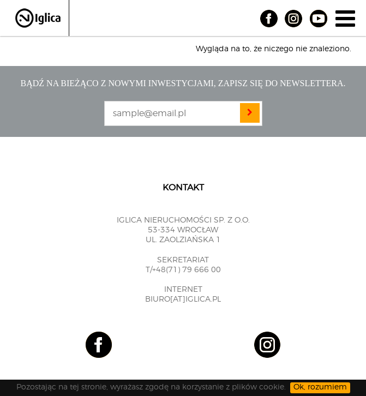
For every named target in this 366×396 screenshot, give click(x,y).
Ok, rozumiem (320, 387)
